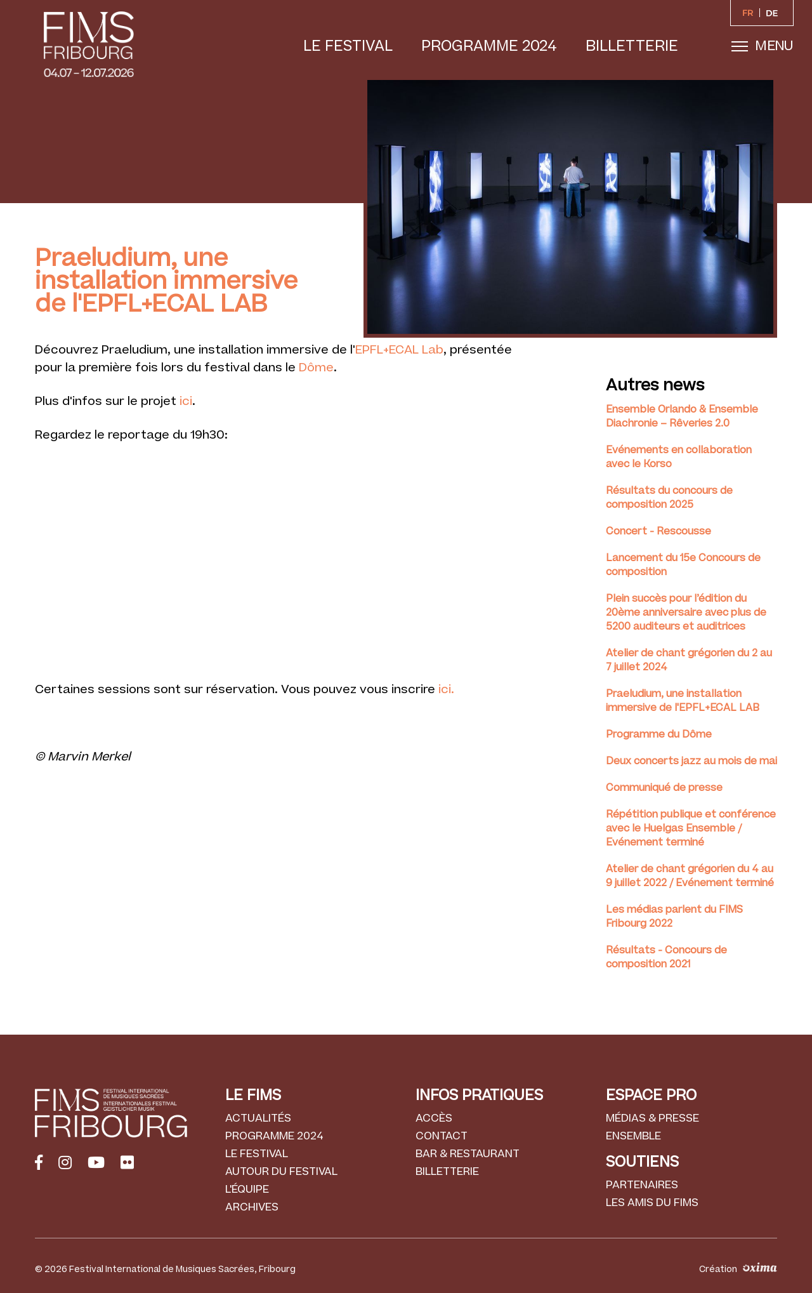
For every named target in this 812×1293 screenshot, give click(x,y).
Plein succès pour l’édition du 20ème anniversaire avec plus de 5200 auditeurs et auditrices (686, 612)
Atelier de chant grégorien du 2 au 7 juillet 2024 (689, 660)
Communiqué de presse (664, 788)
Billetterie (632, 46)
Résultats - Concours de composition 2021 (666, 957)
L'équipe (247, 1189)
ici (186, 401)
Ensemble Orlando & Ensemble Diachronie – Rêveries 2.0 (682, 416)
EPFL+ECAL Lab (399, 350)
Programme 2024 (489, 46)
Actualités (258, 1118)
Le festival (348, 46)
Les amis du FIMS (652, 1202)
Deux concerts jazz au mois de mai (691, 761)
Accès (434, 1118)
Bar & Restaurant (468, 1154)
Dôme (315, 367)
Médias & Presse (652, 1118)
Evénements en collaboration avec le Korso (679, 457)
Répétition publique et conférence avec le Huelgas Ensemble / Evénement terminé (691, 828)
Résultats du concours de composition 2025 (669, 498)
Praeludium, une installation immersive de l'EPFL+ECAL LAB (682, 701)
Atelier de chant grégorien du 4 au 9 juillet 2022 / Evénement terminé (690, 876)
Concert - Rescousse (658, 531)
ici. (446, 689)
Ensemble (633, 1136)
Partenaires (642, 1185)
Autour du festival (281, 1171)
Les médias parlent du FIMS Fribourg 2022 (674, 917)
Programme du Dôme (659, 734)
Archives (251, 1207)
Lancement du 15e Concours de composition (683, 565)
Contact (442, 1136)
